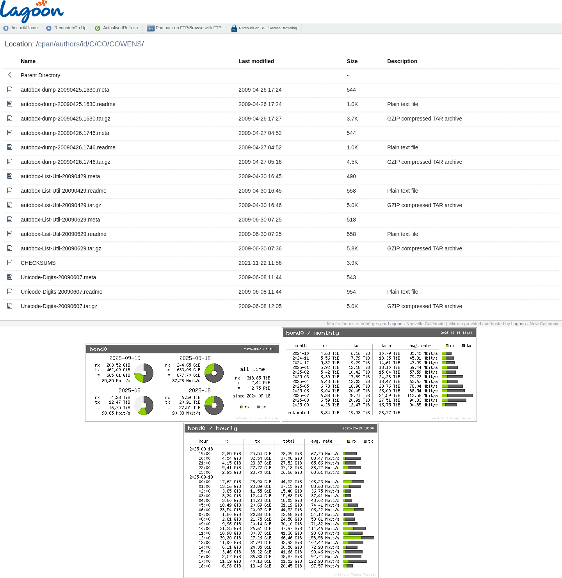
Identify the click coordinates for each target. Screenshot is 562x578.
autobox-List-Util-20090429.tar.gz (61, 205)
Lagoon (395, 323)
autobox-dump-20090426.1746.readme (68, 147)
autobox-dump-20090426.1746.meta (65, 133)
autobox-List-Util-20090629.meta (60, 219)
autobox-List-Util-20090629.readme (63, 234)
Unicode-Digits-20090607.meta (58, 277)
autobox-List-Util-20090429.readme (63, 191)
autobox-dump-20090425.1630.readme (68, 104)
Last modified (256, 61)
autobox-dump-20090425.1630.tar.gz (65, 118)
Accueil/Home (24, 27)
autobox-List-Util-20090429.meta (60, 176)
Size (352, 61)
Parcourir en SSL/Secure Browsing (267, 28)
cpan (45, 44)
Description (402, 61)
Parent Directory (40, 75)
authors (68, 44)
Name (28, 61)
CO (101, 44)
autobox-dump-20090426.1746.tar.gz (65, 162)
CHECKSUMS (38, 263)
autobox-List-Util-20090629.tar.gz (61, 248)
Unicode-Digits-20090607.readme (61, 292)
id (84, 44)
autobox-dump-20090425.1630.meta (65, 90)
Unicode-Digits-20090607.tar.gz (59, 306)
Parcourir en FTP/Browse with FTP (188, 27)
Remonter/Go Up (70, 27)
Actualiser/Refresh (120, 27)
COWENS (125, 44)
